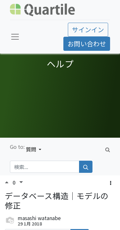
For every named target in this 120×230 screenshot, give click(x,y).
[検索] (85, 167)
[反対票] (21, 182)
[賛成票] (8, 182)
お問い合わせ (87, 43)
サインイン (88, 29)
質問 (31, 149)
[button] (110, 183)
